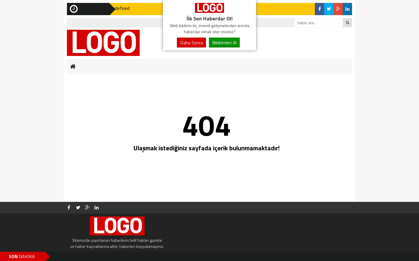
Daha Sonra (191, 42)
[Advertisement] (39, 90)
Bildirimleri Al (224, 42)
